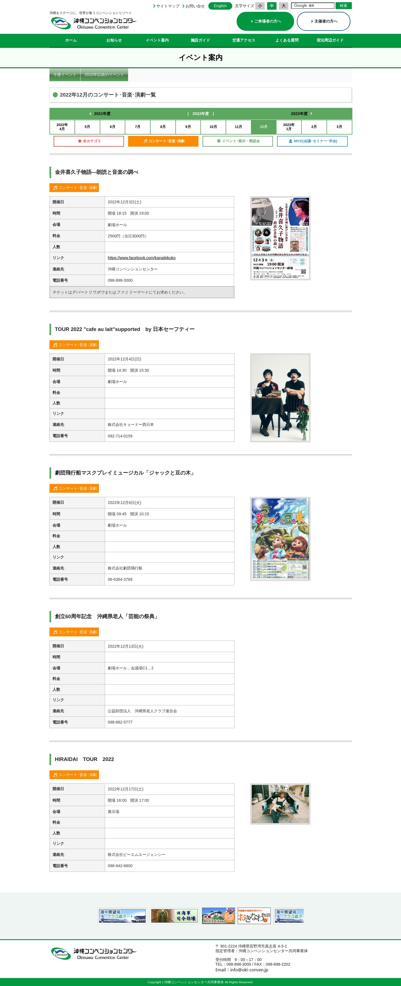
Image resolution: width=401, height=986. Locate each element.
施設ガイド (200, 40)
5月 (87, 127)
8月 (163, 127)
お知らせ (114, 40)
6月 (112, 127)
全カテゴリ (89, 141)
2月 (314, 127)
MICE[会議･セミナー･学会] (313, 141)
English (220, 6)
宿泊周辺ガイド (330, 40)
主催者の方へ (324, 21)
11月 (238, 127)
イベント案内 (157, 40)
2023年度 (299, 113)
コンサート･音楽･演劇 (163, 141)
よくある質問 (286, 40)
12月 (263, 127)
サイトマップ (167, 6)
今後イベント (64, 74)
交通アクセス (243, 40)
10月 (213, 127)
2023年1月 (289, 127)
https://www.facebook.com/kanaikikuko (141, 258)
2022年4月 (62, 127)
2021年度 (102, 113)
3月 (339, 127)
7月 (137, 127)
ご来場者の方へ (266, 21)
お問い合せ (195, 6)
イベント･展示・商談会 (238, 141)
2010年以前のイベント (104, 74)
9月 (188, 127)
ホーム (71, 40)
